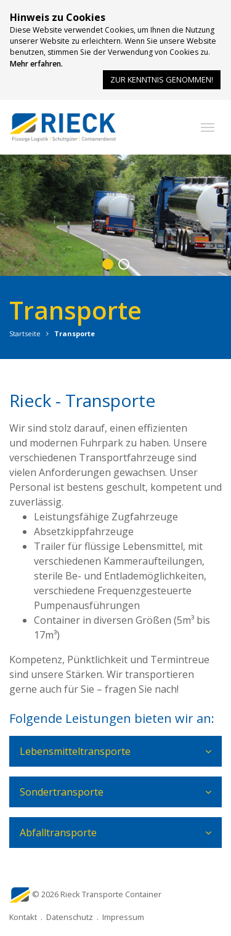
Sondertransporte (61, 792)
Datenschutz (69, 916)
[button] (207, 127)
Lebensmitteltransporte (75, 751)
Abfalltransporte (58, 832)
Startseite (25, 333)
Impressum (123, 916)
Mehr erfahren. (36, 63)
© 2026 (96, 894)
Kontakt (23, 916)
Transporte (74, 333)
